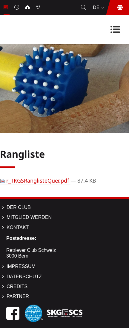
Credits (17, 286)
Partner (18, 296)
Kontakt (18, 227)
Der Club (19, 207)
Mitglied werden (29, 217)
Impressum (21, 266)
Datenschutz (24, 276)
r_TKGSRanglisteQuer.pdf (35, 180)
